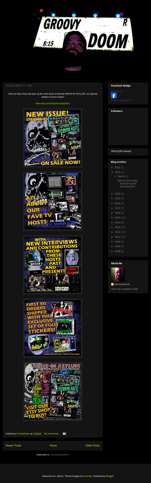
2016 (118, 212)
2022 (118, 167)
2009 (118, 246)
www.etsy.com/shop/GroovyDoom (53, 103)
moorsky (87, 476)
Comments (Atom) (59, 454)
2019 (118, 198)
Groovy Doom (117, 91)
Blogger (110, 476)
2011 (118, 236)
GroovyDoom (122, 284)
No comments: (51, 433)
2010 (118, 241)
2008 (118, 251)
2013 (118, 227)
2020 (118, 193)
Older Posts (93, 445)
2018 (118, 203)
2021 (118, 172)
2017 (118, 208)
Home (53, 445)
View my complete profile (124, 289)
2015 (118, 217)
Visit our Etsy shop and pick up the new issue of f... (127, 183)
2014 (118, 222)
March (121, 176)
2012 (118, 232)
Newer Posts (13, 445)
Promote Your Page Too (121, 100)
